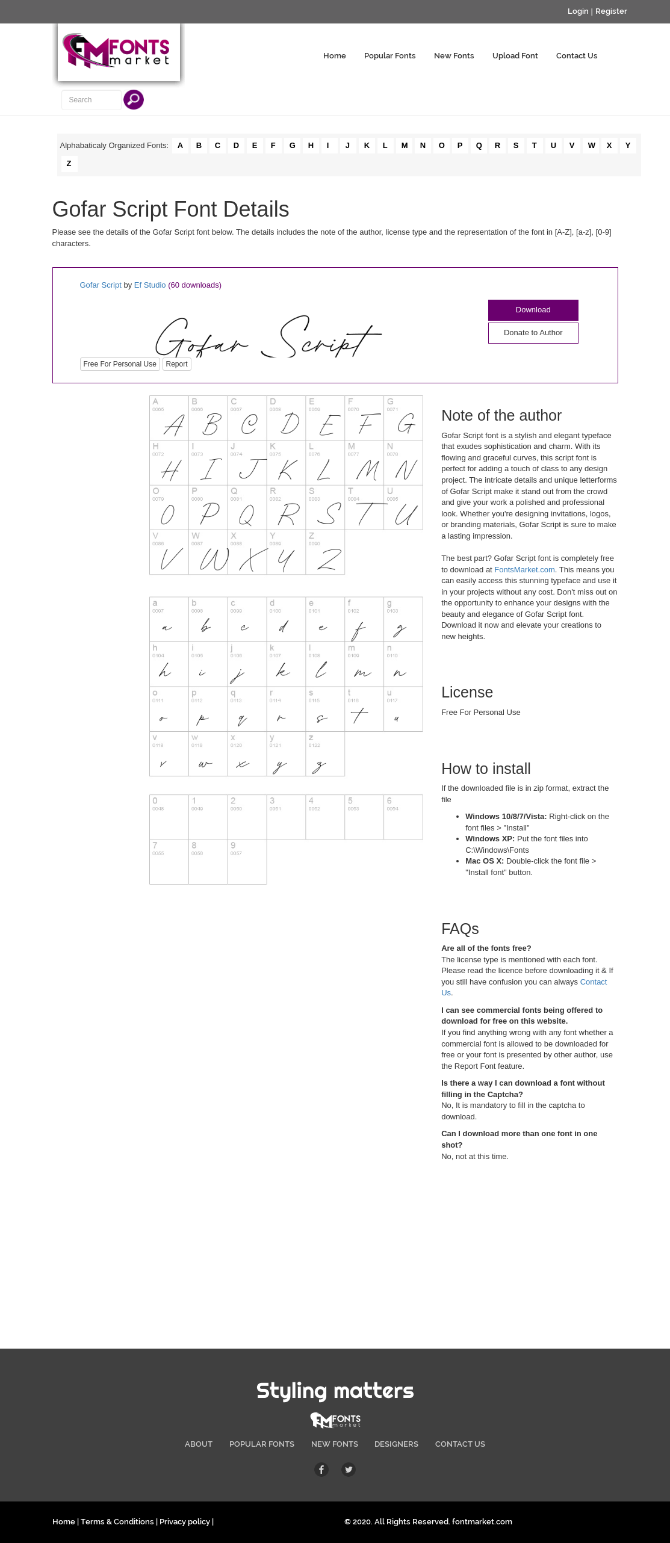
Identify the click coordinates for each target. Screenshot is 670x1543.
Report (177, 364)
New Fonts (454, 55)
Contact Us (577, 55)
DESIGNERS (396, 1444)
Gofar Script (101, 284)
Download (533, 309)
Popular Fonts (390, 55)
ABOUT (198, 1444)
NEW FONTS (334, 1444)
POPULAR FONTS (261, 1444)
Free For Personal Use (120, 364)
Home (334, 55)
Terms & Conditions (117, 1521)
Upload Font (515, 55)
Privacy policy (185, 1521)
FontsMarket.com (524, 569)
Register (611, 11)
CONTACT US (460, 1444)
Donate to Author (533, 332)
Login (578, 11)
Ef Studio (150, 284)
